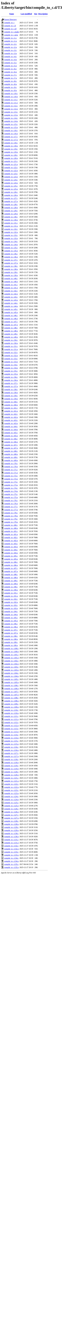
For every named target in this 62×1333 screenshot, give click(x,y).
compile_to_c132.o (11, 849)
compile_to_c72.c (11, 476)
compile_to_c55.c (11, 371)
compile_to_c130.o (11, 837)
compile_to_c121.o (11, 781)
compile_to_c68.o (11, 454)
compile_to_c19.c (11, 149)
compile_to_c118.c (11, 759)
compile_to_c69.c (11, 457)
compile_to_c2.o (10, 47)
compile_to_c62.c (11, 414)
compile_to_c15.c (11, 124)
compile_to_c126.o (11, 812)
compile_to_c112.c (11, 722)
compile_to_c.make (11, 32)
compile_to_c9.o (10, 90)
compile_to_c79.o (11, 522)
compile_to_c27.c (11, 198)
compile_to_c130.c (11, 833)
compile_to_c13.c (11, 112)
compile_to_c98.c (11, 636)
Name (11, 14)
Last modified (26, 14)
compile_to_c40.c (11, 278)
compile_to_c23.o (11, 177)
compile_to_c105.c (11, 679)
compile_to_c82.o (11, 541)
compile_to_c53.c (11, 359)
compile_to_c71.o (11, 473)
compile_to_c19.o (11, 152)
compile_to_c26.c (11, 192)
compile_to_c (9, 23)
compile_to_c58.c (11, 389)
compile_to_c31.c (11, 223)
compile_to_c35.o (11, 251)
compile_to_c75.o (11, 497)
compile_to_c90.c (11, 587)
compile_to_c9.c (10, 87)
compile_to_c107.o (11, 695)
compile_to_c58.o (11, 393)
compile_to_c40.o (11, 282)
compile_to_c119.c (11, 766)
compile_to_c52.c (11, 352)
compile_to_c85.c (11, 556)
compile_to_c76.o (11, 504)
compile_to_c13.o (11, 115)
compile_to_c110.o (11, 713)
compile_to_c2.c (10, 44)
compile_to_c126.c (11, 809)
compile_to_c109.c (11, 704)
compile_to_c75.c (11, 494)
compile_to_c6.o (10, 72)
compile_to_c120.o (11, 775)
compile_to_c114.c (11, 735)
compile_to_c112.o (11, 726)
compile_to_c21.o (11, 164)
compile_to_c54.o (11, 368)
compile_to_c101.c (11, 655)
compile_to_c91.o (11, 596)
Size (35, 14)
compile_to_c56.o (11, 380)
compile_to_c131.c (11, 840)
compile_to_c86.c (11, 562)
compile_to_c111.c (11, 716)
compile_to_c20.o (11, 158)
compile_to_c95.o (11, 621)
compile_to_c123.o (11, 793)
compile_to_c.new (11, 35)
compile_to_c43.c (11, 297)
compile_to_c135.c (11, 864)
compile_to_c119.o (11, 769)
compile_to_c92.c (11, 599)
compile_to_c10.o (11, 97)
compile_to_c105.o (11, 682)
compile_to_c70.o (11, 467)
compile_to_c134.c (11, 858)
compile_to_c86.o (11, 565)
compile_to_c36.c (11, 254)
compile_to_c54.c (11, 365)
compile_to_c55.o (11, 374)
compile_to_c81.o (11, 534)
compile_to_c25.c (11, 186)
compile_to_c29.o (11, 214)
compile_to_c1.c (10, 38)
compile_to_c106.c (11, 685)
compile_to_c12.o (11, 109)
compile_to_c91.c (11, 593)
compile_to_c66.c (11, 439)
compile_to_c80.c (11, 525)
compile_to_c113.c (11, 729)
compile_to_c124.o (11, 800)
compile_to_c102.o (11, 664)
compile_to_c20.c (11, 155)
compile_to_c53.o (11, 362)
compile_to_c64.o (11, 430)
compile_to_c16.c (11, 130)
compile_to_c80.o (11, 528)
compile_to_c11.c (11, 100)
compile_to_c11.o (11, 103)
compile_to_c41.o (11, 288)
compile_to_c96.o (11, 627)
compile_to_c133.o (11, 855)
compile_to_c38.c (11, 266)
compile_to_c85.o (11, 559)
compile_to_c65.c (11, 433)
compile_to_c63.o (11, 423)
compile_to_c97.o (11, 633)
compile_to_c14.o (11, 121)
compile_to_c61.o (11, 411)
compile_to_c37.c (11, 260)
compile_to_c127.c (11, 815)
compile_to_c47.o (11, 325)
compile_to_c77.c (11, 507)
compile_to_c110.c (11, 710)
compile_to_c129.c (11, 827)
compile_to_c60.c (11, 402)
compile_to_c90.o (11, 590)
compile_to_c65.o (11, 436)
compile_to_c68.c (11, 451)
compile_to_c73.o (11, 485)
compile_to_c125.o (11, 806)
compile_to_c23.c (11, 174)
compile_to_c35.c (11, 248)
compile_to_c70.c (11, 463)
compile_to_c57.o (11, 386)
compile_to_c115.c (11, 741)
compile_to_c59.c (11, 396)
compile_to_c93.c (11, 605)
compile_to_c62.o (11, 417)
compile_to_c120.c (11, 772)
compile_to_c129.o (11, 830)
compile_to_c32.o (11, 232)
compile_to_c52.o (11, 356)
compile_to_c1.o (10, 41)
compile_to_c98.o (11, 639)
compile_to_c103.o (11, 670)
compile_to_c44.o (11, 306)
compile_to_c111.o (11, 719)
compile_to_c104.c (11, 673)
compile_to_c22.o (11, 171)
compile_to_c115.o (11, 744)
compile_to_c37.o (11, 263)
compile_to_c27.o (11, 201)
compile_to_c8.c (10, 81)
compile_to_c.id (10, 29)
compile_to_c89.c (11, 581)
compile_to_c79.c (11, 519)
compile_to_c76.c (11, 500)
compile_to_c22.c (11, 167)
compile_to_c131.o (11, 843)
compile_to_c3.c (10, 50)
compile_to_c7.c (10, 75)
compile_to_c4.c (10, 56)
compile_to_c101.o (11, 658)
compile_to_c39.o (11, 275)
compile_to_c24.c (11, 180)
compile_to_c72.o (11, 479)
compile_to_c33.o (11, 238)
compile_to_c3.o (10, 53)
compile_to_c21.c (11, 161)
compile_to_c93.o (11, 608)
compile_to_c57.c (11, 383)
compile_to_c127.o (11, 818)
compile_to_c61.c (11, 408)
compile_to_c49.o (11, 337)
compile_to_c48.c (11, 328)
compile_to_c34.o (11, 245)
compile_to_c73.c (11, 482)
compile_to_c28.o (11, 208)
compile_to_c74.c (11, 488)
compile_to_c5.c (10, 63)
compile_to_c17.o (11, 140)
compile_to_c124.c (11, 796)
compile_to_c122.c (11, 784)
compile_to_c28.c (11, 204)
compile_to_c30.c (11, 217)
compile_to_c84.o (11, 553)
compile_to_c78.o (11, 516)
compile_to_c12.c (11, 106)
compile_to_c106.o (11, 689)
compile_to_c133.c (11, 852)
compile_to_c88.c (11, 574)
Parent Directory (10, 19)
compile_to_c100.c (11, 648)
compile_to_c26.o (11, 195)
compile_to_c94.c (11, 611)
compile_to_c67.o (11, 448)
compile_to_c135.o (11, 867)
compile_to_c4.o (10, 60)
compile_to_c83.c (11, 544)
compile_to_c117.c (11, 753)
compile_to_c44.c (11, 303)
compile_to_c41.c (11, 285)
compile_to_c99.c (11, 642)
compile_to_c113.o (11, 732)
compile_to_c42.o (11, 294)
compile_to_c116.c (11, 747)
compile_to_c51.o (11, 349)
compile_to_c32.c (11, 229)
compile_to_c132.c (11, 846)
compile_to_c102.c (11, 661)
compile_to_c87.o (11, 571)
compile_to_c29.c (11, 211)
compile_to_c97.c (11, 630)
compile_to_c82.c (11, 537)
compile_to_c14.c (11, 118)
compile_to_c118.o (11, 763)
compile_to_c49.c (11, 334)
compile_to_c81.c (11, 531)
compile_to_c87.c (11, 568)
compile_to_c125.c (11, 803)
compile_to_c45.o (11, 312)
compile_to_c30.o (11, 220)
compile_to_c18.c (11, 143)
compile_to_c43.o (11, 300)
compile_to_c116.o (11, 750)
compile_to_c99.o (11, 645)
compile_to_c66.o (11, 442)
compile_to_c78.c (11, 513)
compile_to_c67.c (11, 445)
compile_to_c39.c (11, 272)
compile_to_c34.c (11, 241)
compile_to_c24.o (11, 183)
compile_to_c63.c (11, 420)
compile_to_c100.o (11, 652)
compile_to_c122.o (11, 787)
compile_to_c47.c (11, 322)
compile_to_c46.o (11, 319)
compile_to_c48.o (11, 331)
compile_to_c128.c (11, 821)
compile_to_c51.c (11, 346)
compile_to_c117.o (11, 756)
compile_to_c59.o (11, 399)
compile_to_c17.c (11, 137)
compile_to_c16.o (11, 134)
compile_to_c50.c (11, 340)
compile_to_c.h (10, 26)
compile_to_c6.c (10, 69)
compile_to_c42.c (11, 291)
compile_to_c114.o (11, 738)
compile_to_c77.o (11, 510)
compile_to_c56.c (11, 377)
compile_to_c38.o (11, 269)
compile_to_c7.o (10, 78)
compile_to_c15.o (11, 127)
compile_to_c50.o (11, 343)
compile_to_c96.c (11, 624)
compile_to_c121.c (11, 778)
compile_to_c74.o (11, 491)
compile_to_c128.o (11, 824)
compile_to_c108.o (11, 701)
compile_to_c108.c (11, 698)
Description (43, 14)
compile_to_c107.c (11, 692)
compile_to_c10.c (11, 93)
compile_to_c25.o (11, 189)
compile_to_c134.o (11, 861)
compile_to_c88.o (11, 578)
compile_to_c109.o (11, 707)
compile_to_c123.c (11, 790)
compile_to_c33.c (11, 235)
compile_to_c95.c (11, 618)
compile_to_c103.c (11, 667)
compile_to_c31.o (11, 226)
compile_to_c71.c (11, 470)
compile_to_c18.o (11, 146)
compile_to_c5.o (10, 66)
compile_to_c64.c (11, 426)
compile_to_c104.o (11, 676)
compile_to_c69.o (11, 460)
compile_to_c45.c (11, 309)
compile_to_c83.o (11, 547)
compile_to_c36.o (11, 257)
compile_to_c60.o (11, 405)
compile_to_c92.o (11, 602)
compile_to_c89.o (11, 584)
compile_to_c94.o (11, 615)
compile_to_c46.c (11, 315)
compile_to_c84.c (11, 550)
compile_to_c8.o (10, 84)
